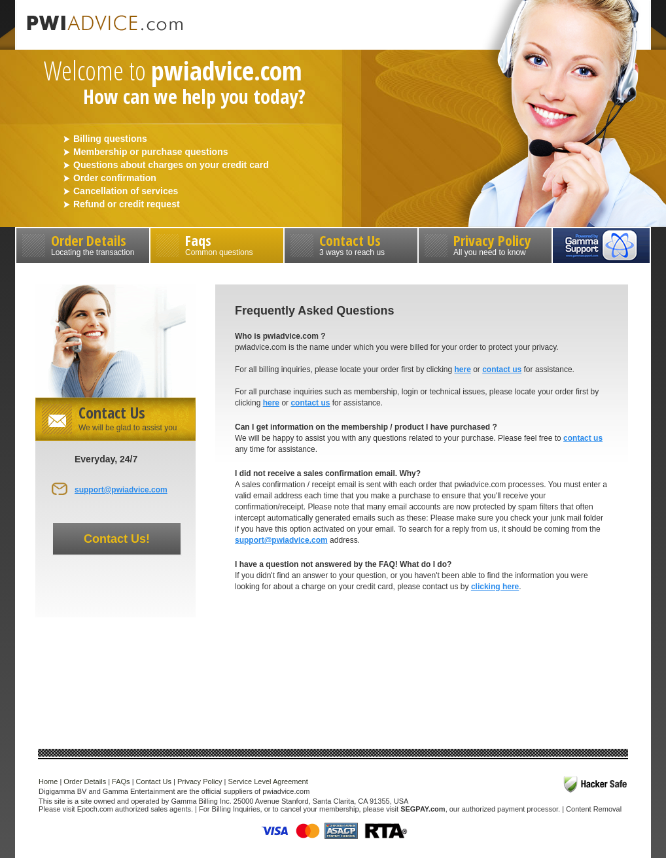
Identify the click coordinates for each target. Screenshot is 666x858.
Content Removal (594, 809)
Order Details (82, 243)
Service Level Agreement (267, 781)
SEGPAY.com (422, 809)
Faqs (216, 243)
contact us (501, 369)
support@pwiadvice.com (121, 489)
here (462, 369)
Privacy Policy (485, 243)
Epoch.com (95, 809)
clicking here (495, 586)
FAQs (121, 781)
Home (48, 781)
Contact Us (351, 243)
